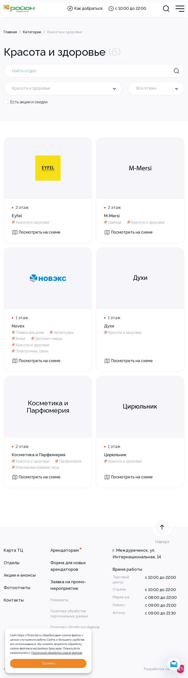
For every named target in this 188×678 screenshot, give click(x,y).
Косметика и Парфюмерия (38, 454)
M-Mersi (112, 215)
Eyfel (17, 215)
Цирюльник (115, 454)
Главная (10, 32)
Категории (32, 32)
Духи (109, 325)
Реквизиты (59, 600)
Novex (18, 325)
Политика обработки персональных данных (69, 613)
